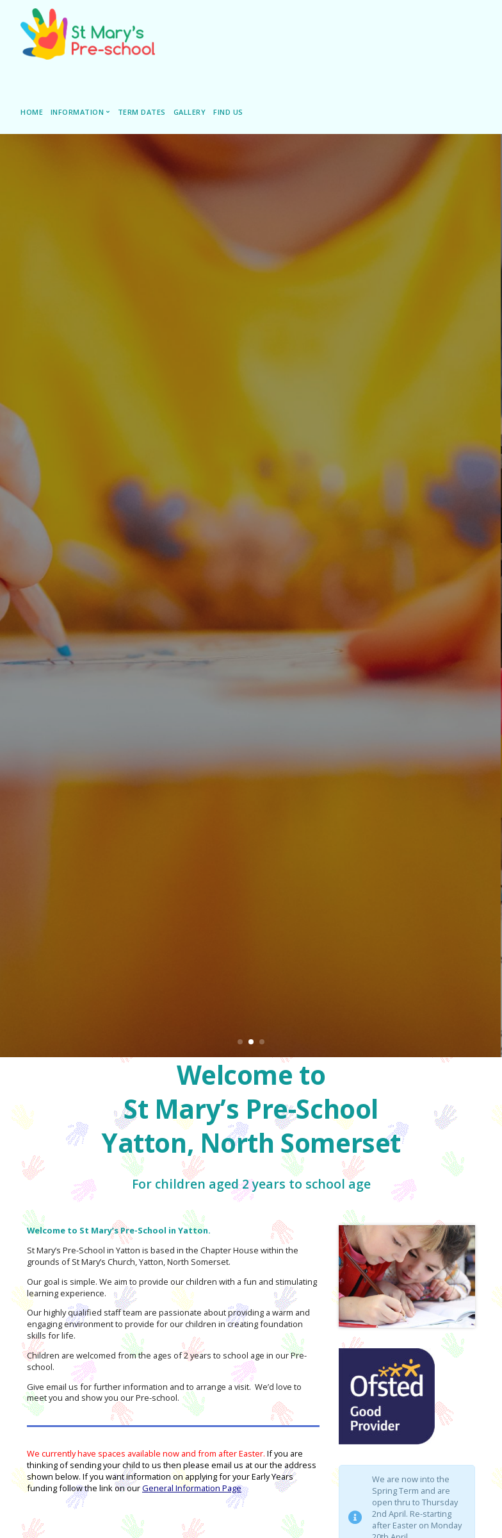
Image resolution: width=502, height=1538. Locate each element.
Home (31, 112)
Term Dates (142, 112)
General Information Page (191, 1488)
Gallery (190, 112)
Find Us (228, 112)
